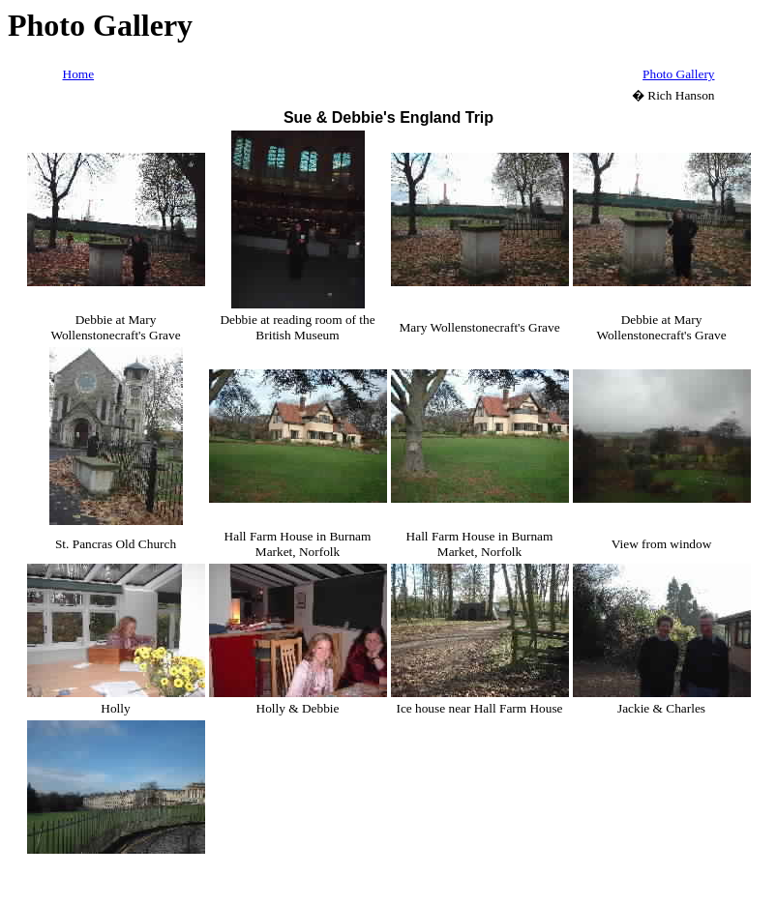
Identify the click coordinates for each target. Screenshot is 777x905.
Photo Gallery (678, 74)
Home (79, 74)
